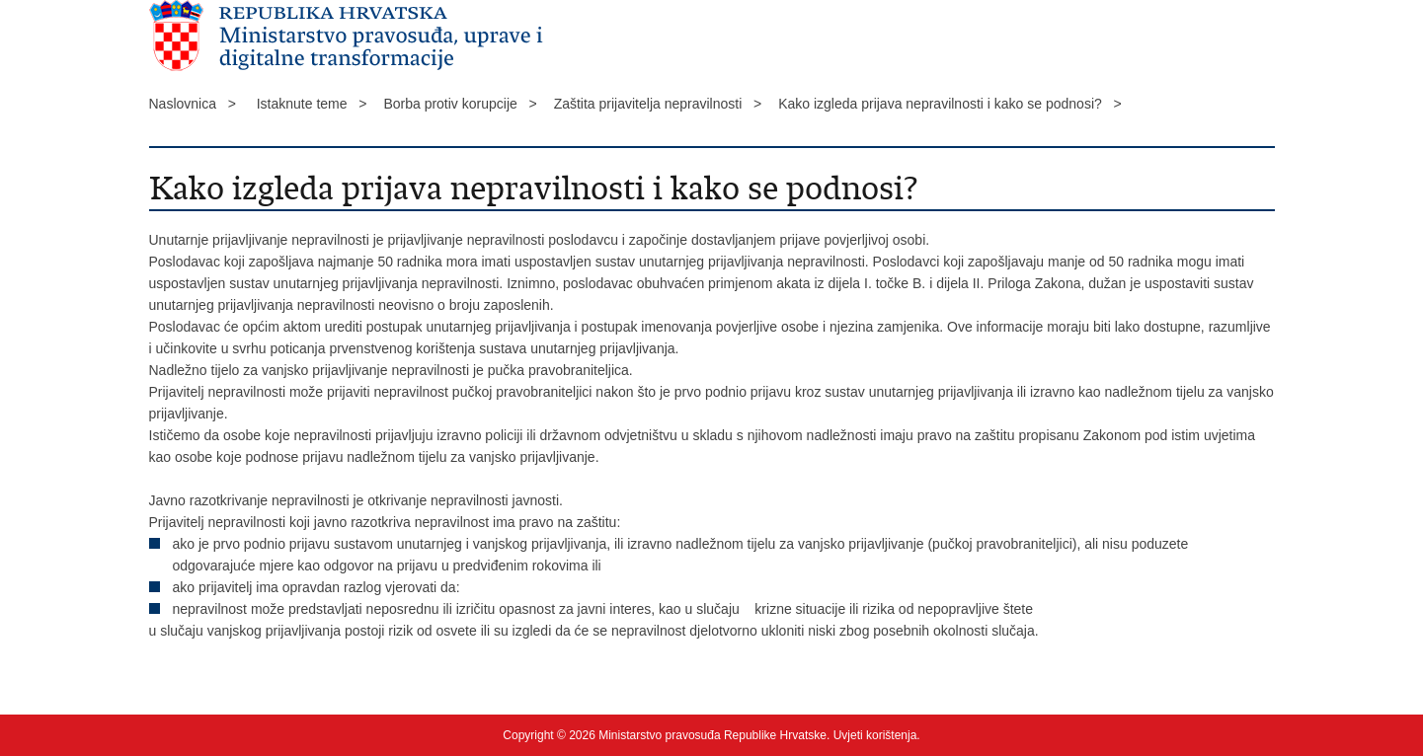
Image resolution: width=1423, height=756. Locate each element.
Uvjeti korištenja (875, 735)
